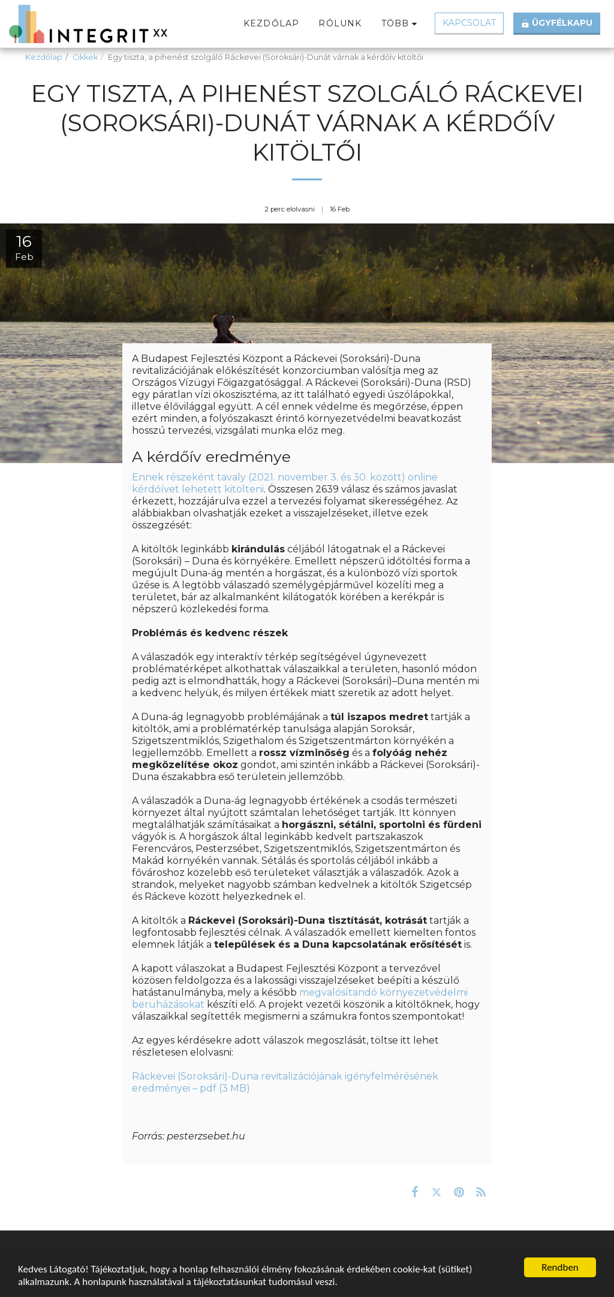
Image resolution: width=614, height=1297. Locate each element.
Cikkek (85, 57)
